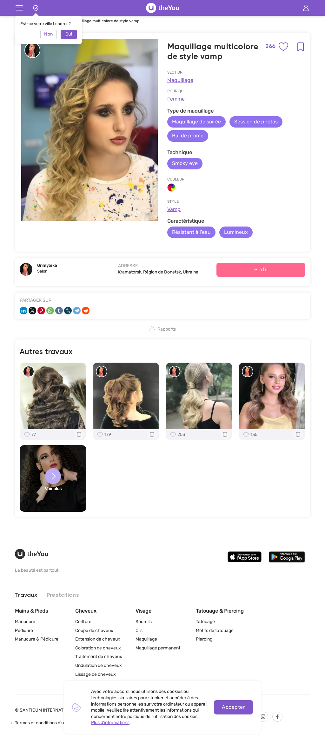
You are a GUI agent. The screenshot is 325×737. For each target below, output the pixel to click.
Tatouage (205, 621)
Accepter (233, 707)
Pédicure (24, 630)
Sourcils (144, 621)
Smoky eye (185, 163)
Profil (261, 270)
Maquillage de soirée (196, 122)
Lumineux (236, 232)
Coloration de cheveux (98, 648)
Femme (176, 99)
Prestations (63, 595)
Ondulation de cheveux (98, 665)
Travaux (26, 595)
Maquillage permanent (158, 648)
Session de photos (256, 122)
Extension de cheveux (97, 639)
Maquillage (180, 80)
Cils (139, 630)
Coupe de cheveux (94, 630)
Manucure (25, 621)
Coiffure (83, 621)
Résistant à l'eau (191, 232)
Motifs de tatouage (215, 630)
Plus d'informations (110, 722)
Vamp (174, 209)
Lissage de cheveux (95, 674)
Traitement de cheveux (98, 656)
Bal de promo (187, 136)
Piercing (204, 639)
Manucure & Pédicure (36, 639)
